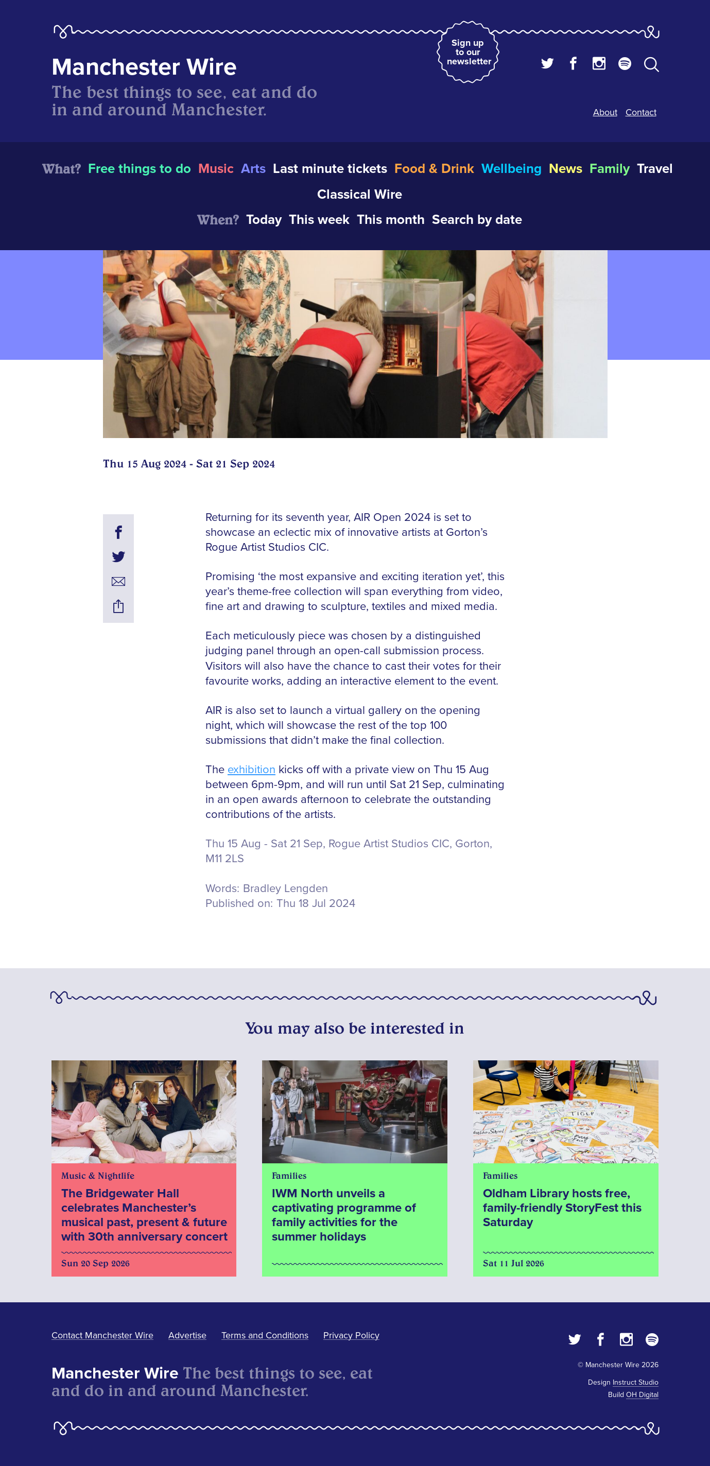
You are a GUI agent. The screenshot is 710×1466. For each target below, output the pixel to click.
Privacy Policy (351, 1335)
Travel (655, 169)
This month (391, 220)
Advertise (187, 1335)
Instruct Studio (636, 1382)
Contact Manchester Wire (102, 1335)
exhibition (251, 770)
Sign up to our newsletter (469, 52)
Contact (641, 112)
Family (610, 169)
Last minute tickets (330, 169)
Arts (253, 169)
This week (319, 220)
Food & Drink (434, 169)
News (565, 169)
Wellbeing (511, 169)
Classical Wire (359, 194)
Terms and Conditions (264, 1335)
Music (216, 169)
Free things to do (139, 169)
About (605, 112)
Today (264, 220)
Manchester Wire (144, 67)
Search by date (477, 220)
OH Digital (642, 1394)
